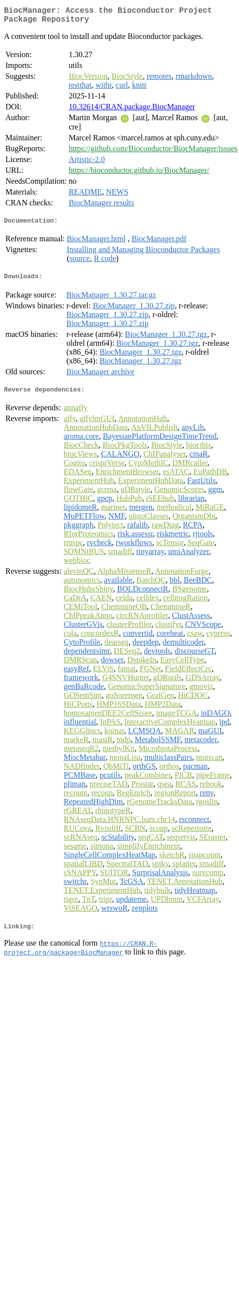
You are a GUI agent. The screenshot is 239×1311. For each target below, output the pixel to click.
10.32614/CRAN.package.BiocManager (131, 110)
